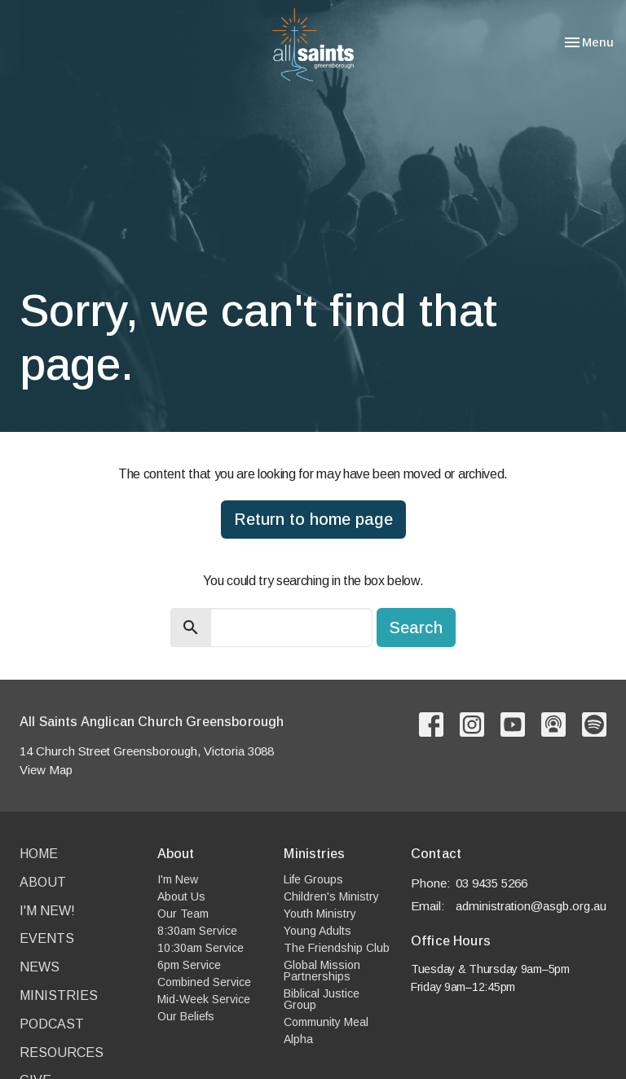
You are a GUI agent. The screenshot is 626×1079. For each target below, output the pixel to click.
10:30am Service (200, 947)
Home (39, 854)
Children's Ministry (331, 896)
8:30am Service (197, 930)
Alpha (298, 1039)
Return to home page (313, 519)
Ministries (59, 995)
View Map (46, 770)
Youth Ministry (320, 913)
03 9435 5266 (491, 883)
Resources (62, 1052)
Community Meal (326, 1021)
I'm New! (47, 911)
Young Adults (317, 930)
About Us (181, 896)
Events (47, 938)
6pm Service (189, 964)
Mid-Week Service (203, 999)
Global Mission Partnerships (322, 970)
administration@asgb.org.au (531, 906)
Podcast (52, 1024)
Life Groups (313, 879)
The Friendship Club (337, 947)
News (40, 967)
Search (416, 627)
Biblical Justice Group (321, 999)
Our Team (183, 913)
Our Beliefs (185, 1016)
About (43, 882)
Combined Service (204, 982)
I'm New (177, 879)
